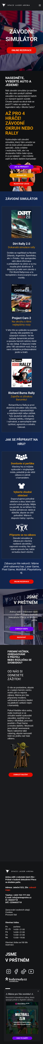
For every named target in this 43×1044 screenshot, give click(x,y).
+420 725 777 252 (21, 895)
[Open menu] (39, 5)
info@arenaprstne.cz (21, 897)
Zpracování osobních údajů (17, 910)
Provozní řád (11, 914)
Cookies (9, 912)
